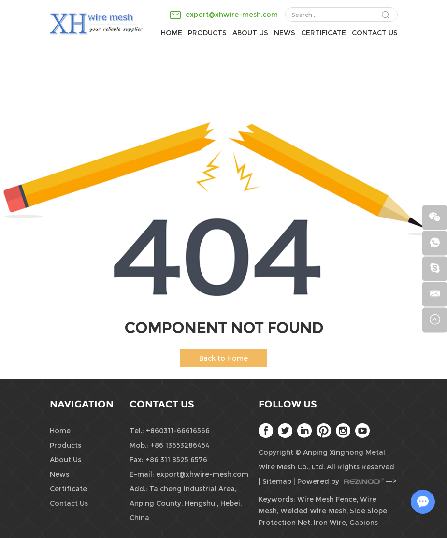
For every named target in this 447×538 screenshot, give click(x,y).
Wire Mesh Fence (327, 499)
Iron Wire (330, 522)
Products (207, 33)
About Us (250, 33)
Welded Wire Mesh (313, 511)
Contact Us (375, 33)
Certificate (323, 33)
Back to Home (223, 358)
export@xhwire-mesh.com (232, 14)
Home (171, 33)
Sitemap (276, 481)
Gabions (363, 522)
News (284, 33)
